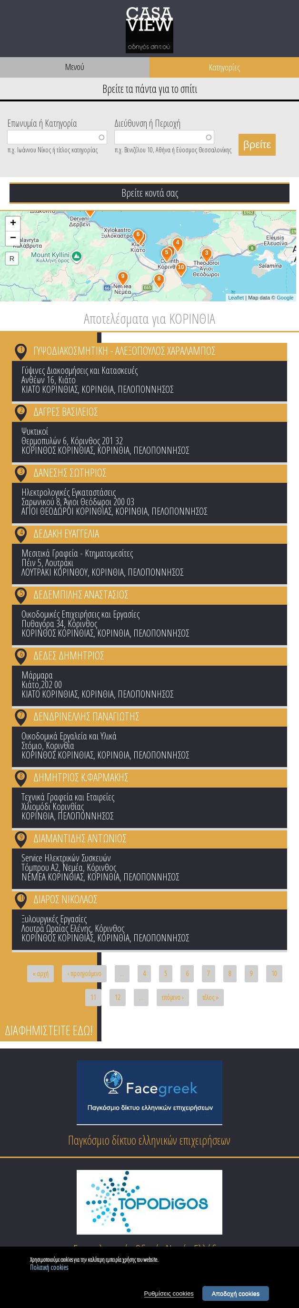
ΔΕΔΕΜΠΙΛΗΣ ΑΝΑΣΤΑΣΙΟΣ (81, 594)
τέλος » (210, 997)
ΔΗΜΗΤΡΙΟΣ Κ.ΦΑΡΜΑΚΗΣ (81, 777)
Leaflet (236, 297)
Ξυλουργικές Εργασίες (54, 918)
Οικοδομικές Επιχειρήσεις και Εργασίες (80, 614)
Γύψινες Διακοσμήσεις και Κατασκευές (79, 370)
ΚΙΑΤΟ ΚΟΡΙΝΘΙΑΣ (49, 389)
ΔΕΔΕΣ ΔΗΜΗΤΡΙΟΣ (68, 655)
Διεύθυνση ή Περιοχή (147, 122)
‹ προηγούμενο (84, 973)
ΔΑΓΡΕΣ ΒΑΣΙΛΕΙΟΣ (65, 411)
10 (23, 897)
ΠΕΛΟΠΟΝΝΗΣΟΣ (145, 389)
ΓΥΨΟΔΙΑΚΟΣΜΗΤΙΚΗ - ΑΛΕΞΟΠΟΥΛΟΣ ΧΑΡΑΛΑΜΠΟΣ (124, 350)
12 (117, 997)
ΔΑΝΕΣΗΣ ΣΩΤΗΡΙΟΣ (70, 472)
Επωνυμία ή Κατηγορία (42, 122)
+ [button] (13, 224)
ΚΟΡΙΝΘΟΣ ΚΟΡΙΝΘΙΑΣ (57, 450)
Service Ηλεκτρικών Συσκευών (66, 857)
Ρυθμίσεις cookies (169, 1294)
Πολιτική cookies (49, 1268)
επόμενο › (173, 997)
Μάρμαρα (37, 675)
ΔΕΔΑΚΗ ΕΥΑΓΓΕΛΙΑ (66, 533)
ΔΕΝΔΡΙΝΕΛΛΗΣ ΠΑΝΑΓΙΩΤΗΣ (86, 716)
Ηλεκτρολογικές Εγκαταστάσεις (68, 492)
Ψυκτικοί (34, 431)
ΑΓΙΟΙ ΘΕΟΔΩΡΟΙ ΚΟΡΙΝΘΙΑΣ (66, 511)
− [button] (13, 238)
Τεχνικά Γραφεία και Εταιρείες (67, 796)
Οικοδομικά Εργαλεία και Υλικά (69, 735)
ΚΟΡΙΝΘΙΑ (97, 389)
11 (93, 997)
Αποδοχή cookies (236, 1294)
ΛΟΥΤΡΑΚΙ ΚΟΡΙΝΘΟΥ (54, 572)
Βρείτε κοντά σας (149, 192)
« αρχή (40, 973)
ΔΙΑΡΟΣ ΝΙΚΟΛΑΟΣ (65, 899)
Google (285, 297)
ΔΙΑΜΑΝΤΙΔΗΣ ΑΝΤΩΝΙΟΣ (80, 838)
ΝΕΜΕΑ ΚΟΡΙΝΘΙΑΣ (52, 876)
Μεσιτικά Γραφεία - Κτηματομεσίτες (77, 553)
